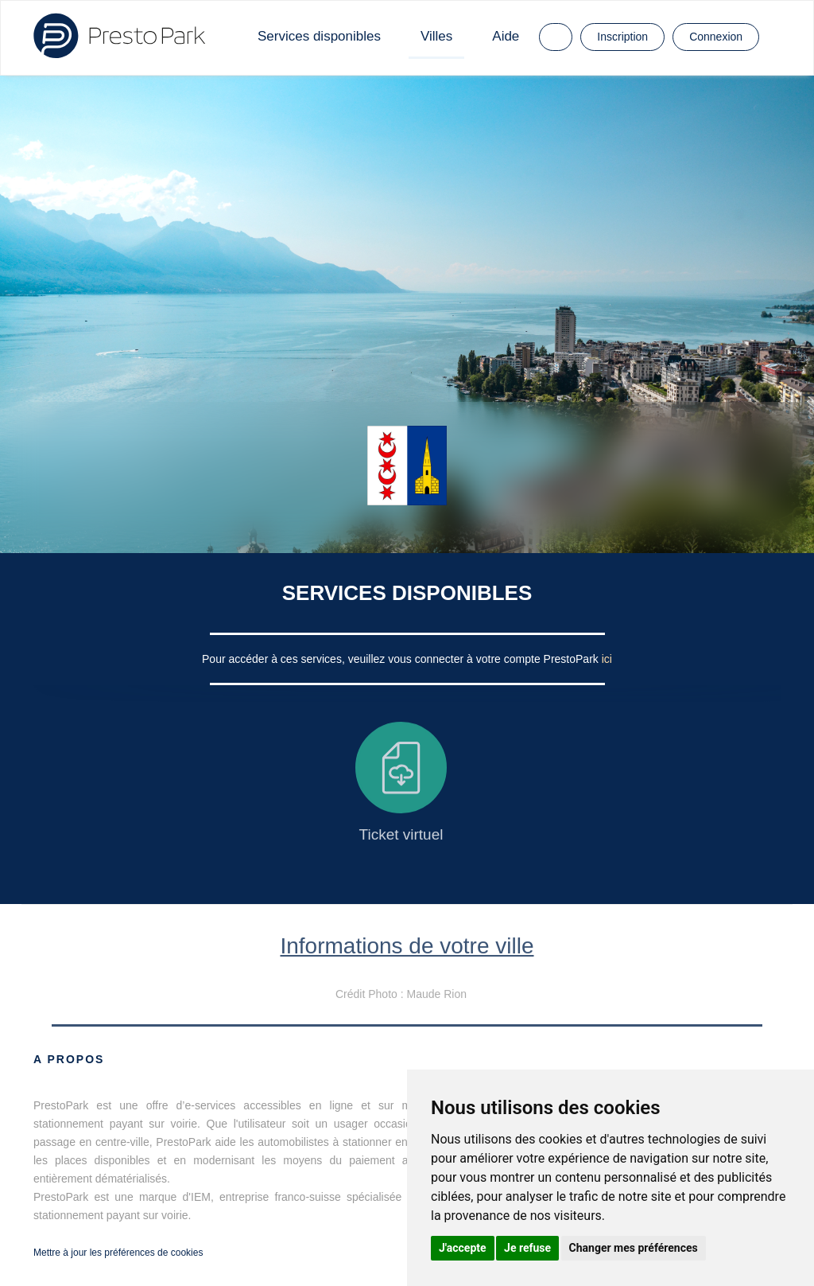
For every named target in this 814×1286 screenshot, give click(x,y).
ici (607, 659)
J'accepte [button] (462, 1247)
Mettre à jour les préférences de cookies (118, 1252)
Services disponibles (319, 36)
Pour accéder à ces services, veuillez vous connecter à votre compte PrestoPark (402, 659)
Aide (505, 36)
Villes (436, 36)
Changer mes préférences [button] (633, 1247)
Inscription (622, 36)
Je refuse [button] (527, 1247)
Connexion (715, 36)
